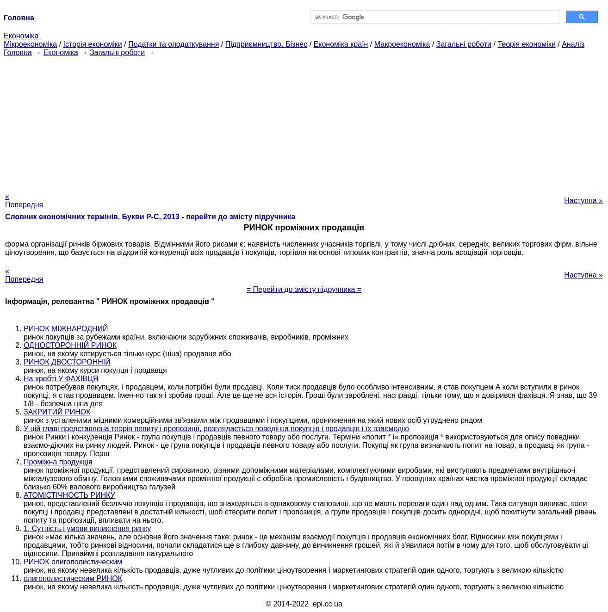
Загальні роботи (463, 44)
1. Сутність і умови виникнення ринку (87, 528)
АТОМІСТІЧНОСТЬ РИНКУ (69, 495)
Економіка (21, 36)
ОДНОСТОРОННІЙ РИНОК (70, 345)
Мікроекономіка (30, 44)
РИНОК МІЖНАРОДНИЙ (66, 329)
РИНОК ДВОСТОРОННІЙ (67, 362)
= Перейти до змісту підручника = (304, 289)
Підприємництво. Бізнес (266, 44)
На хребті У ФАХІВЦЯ (61, 379)
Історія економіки (92, 44)
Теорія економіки (526, 44)
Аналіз (573, 44)
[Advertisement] (304, 121)
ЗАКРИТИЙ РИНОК (57, 412)
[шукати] (434, 17)
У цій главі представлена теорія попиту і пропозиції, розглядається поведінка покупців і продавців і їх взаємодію (216, 429)
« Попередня (24, 200)
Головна (18, 52)
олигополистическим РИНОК (73, 578)
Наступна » (583, 200)
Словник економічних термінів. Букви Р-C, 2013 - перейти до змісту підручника (150, 217)
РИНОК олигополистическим (73, 562)
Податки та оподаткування (173, 44)
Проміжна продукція (58, 462)
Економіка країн (341, 44)
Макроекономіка (402, 44)
